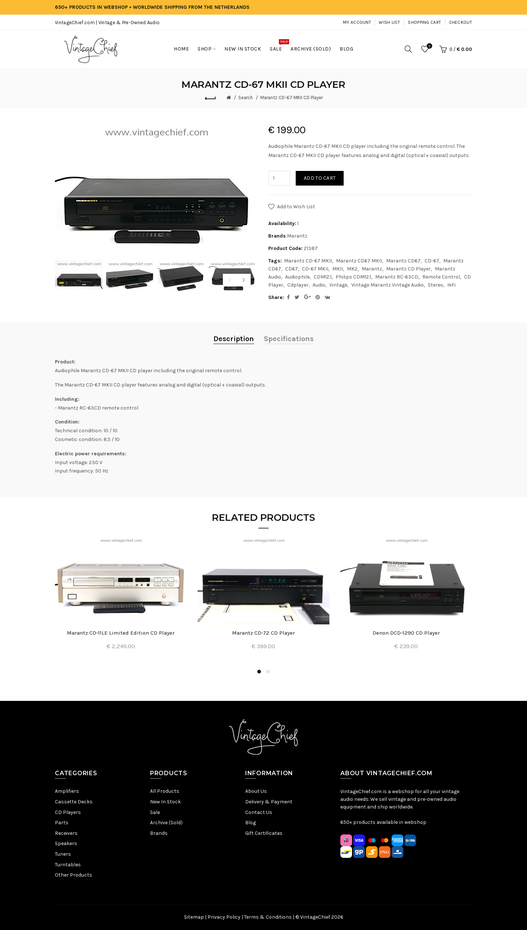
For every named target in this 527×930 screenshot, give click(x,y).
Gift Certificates (264, 833)
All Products (164, 791)
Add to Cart (320, 178)
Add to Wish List (296, 206)
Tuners (63, 854)
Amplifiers (67, 791)
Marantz (297, 236)
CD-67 (432, 261)
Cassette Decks (74, 802)
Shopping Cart (424, 22)
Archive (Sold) (166, 822)
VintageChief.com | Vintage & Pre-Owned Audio (107, 22)
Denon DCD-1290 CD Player (406, 633)
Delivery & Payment (268, 802)
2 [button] (268, 671)
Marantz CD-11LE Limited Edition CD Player (121, 633)
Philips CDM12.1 (353, 277)
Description (233, 339)
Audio (319, 285)
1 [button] (259, 671)
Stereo (435, 285)
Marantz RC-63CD (396, 277)
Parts (61, 822)
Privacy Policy (224, 917)
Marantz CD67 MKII (359, 261)
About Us (256, 791)
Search (245, 97)
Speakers (66, 843)
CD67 (291, 269)
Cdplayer (298, 285)
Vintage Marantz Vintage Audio (387, 285)
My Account (357, 22)
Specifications (289, 339)
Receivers (66, 833)
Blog (250, 822)
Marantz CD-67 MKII (308, 261)
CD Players (68, 812)
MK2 (352, 269)
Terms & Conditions (268, 917)
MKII (337, 269)
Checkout (460, 22)
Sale (155, 812)
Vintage (338, 285)
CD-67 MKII (315, 269)
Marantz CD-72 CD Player (263, 633)
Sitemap (194, 917)
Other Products (73, 875)
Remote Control (441, 277)
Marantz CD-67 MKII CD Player (291, 97)
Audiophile (297, 277)
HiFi (451, 285)
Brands (159, 833)
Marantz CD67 (403, 261)
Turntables (68, 865)
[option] (78, 276)
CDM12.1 (323, 277)
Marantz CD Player (408, 269)
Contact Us (258, 812)
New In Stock (165, 802)
